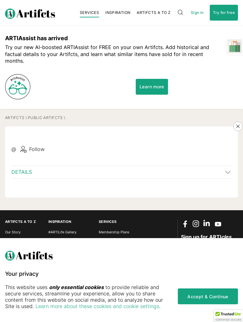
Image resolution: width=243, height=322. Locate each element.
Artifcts (14, 117)
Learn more (152, 86)
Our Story (13, 232)
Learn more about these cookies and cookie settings (97, 306)
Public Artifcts (45, 117)
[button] (228, 316)
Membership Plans (114, 232)
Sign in (197, 12)
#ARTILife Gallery (62, 232)
